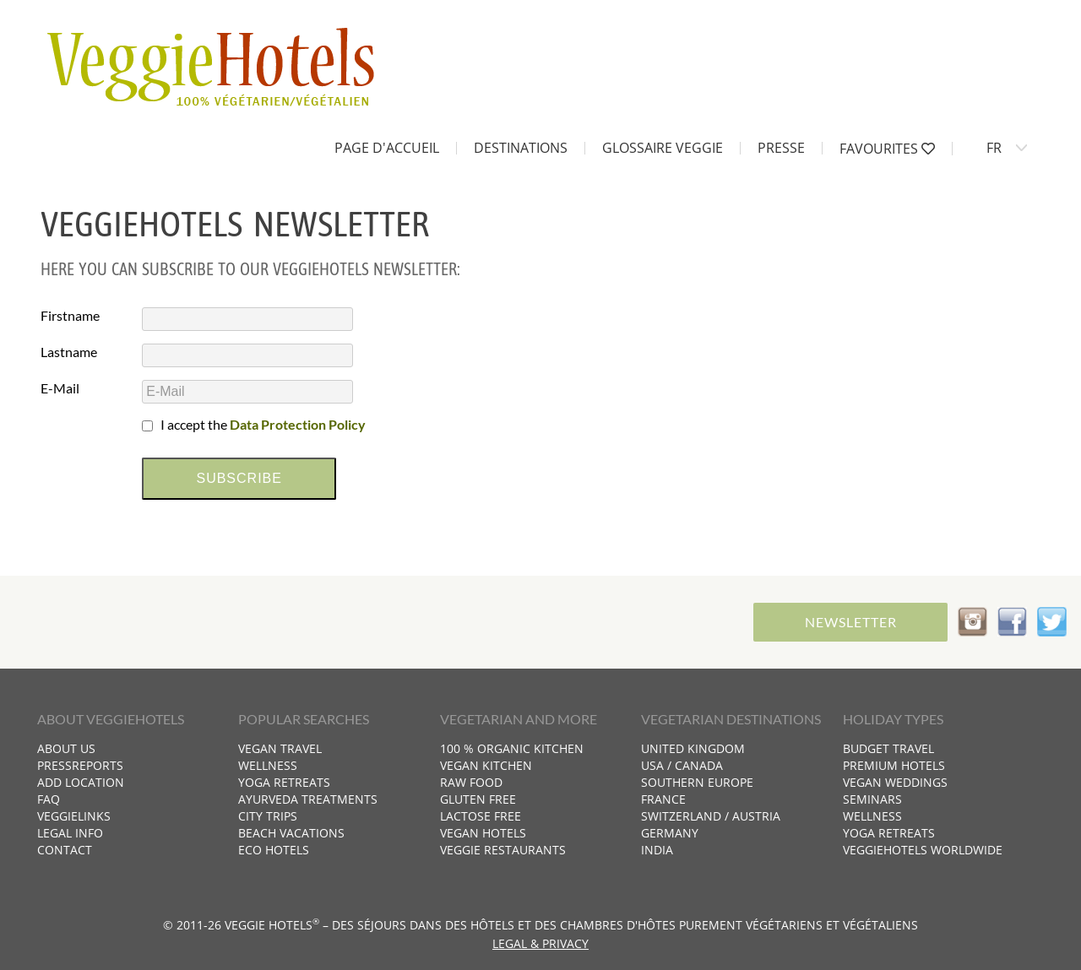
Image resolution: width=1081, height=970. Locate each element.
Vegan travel (280, 748)
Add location (80, 782)
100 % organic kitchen (512, 748)
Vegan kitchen (486, 765)
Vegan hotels (483, 833)
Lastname (69, 352)
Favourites (887, 148)
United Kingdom (693, 748)
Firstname (70, 315)
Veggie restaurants (503, 850)
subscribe (238, 478)
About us (66, 748)
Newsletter (851, 622)
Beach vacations (291, 833)
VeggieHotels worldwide (922, 850)
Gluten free (478, 799)
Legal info (70, 833)
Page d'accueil (386, 147)
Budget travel (888, 748)
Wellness (267, 765)
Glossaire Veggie (662, 147)
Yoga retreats (284, 782)
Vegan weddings (895, 782)
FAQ (48, 799)
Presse (781, 147)
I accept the (263, 424)
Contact (64, 850)
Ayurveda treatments (308, 799)
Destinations (521, 147)
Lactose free (480, 816)
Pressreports (80, 765)
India (657, 850)
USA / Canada (682, 765)
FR (994, 147)
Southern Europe (697, 782)
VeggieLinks (74, 816)
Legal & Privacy (540, 943)
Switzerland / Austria (710, 816)
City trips (267, 816)
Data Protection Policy (298, 424)
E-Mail (60, 388)
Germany (669, 833)
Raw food (471, 782)
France (663, 799)
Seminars (872, 799)
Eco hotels (273, 850)
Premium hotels (894, 765)
